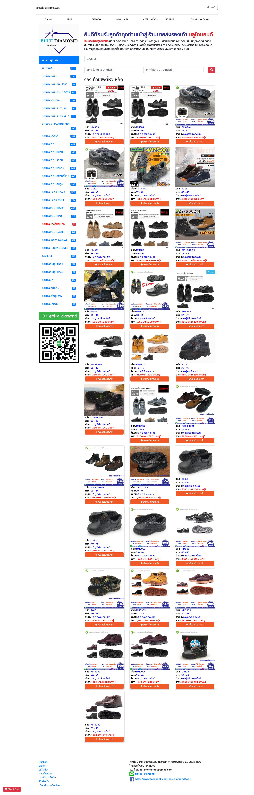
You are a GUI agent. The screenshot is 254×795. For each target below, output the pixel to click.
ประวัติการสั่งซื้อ (149, 19)
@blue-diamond (145, 774)
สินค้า (70, 19)
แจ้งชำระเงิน (122, 19)
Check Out (12, 789)
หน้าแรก (47, 19)
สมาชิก (211, 7)
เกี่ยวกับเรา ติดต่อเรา (50, 785)
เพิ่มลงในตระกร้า (104, 141)
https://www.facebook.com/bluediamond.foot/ (163, 779)
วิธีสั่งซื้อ (96, 19)
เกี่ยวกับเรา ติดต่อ (199, 19)
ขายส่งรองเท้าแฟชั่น (48, 8)
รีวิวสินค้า (170, 19)
